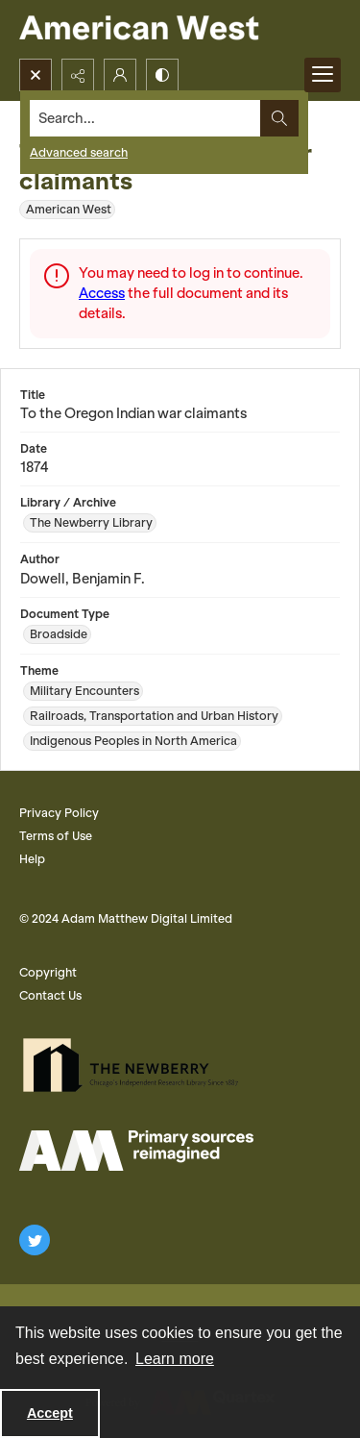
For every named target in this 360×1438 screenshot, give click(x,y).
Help (32, 859)
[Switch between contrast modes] (162, 75)
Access (102, 293)
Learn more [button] (174, 1359)
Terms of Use (55, 836)
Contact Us (50, 995)
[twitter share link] (34, 1240)
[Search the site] (145, 118)
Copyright (48, 972)
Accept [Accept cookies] (50, 1413)
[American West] (172, 29)
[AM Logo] (136, 1150)
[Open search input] (35, 75)
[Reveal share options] (77, 75)
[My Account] (120, 75)
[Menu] (322, 75)
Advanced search (79, 152)
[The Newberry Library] (136, 1065)
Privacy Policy (59, 813)
